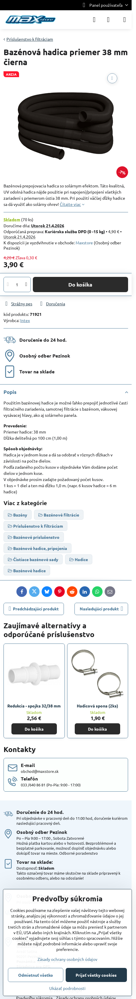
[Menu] (125, 20)
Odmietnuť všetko (35, 975)
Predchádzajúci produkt (34, 609)
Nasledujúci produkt (101, 609)
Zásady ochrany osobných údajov (67, 959)
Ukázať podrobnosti (67, 988)
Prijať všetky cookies (96, 975)
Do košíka (80, 284)
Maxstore (84, 242)
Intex (25, 320)
